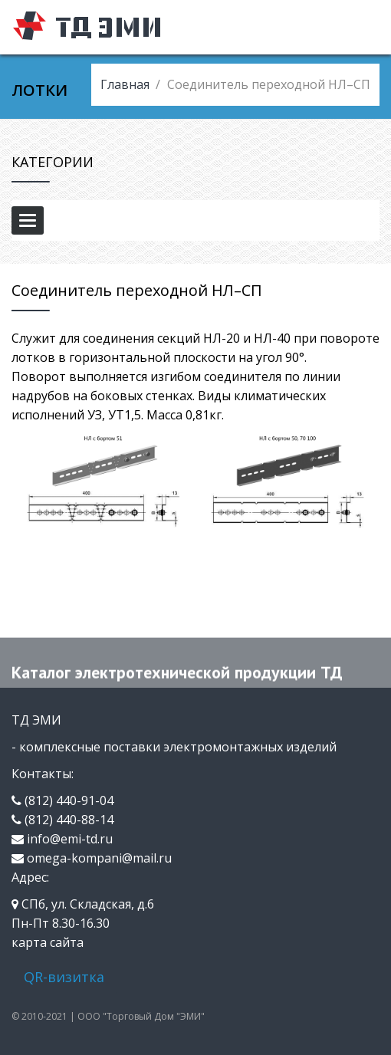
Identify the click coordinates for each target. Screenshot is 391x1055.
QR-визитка (64, 977)
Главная (125, 84)
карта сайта (48, 942)
